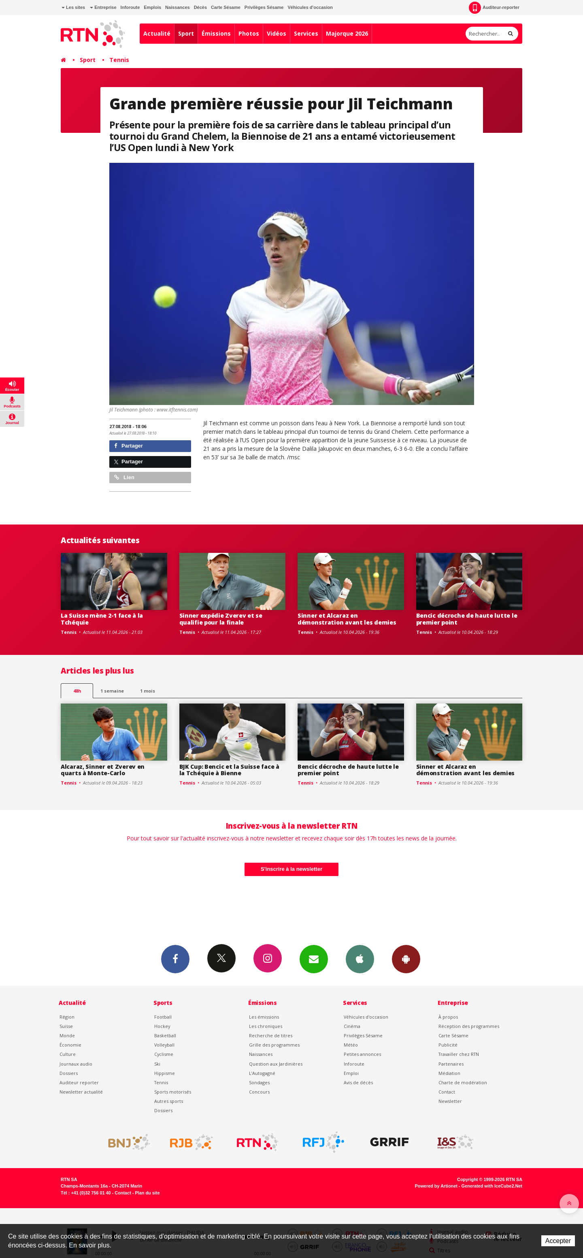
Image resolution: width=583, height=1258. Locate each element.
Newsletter (450, 1101)
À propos (448, 1016)
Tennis (119, 60)
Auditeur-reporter (494, 8)
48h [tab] (77, 691)
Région (67, 1016)
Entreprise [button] (103, 7)
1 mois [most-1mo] (147, 691)
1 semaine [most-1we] (112, 691)
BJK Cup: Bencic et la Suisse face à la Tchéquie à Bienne (229, 770)
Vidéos (276, 33)
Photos (248, 33)
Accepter (558, 1240)
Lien (124, 477)
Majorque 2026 (347, 33)
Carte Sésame (225, 7)
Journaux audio (76, 1063)
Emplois (152, 7)
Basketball (165, 1035)
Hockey (162, 1026)
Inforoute (130, 7)
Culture (68, 1054)
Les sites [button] (73, 7)
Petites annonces (362, 1054)
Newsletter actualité (81, 1091)
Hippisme (164, 1073)
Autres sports (168, 1101)
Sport (186, 33)
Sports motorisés (172, 1091)
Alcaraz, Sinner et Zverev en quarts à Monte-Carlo (103, 770)
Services (306, 33)
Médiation (449, 1073)
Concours (259, 1091)
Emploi (351, 1073)
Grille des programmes (274, 1044)
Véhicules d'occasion (309, 7)
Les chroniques (265, 1026)
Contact (446, 1091)
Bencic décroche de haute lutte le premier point (466, 619)
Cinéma (352, 1026)
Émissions (216, 33)
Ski (157, 1063)
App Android (406, 958)
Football (163, 1016)
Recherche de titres (270, 1035)
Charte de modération (462, 1082)
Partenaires (451, 1063)
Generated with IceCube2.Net (492, 1185)
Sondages (259, 1082)
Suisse (66, 1026)
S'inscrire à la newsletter (291, 869)
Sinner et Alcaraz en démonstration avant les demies (347, 619)
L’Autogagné (262, 1073)
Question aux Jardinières (275, 1063)
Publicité (447, 1044)
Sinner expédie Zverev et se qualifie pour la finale (220, 619)
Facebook (175, 958)
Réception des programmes (468, 1026)
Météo (351, 1044)
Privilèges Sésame (264, 7)
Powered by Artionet (436, 1185)
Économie (70, 1044)
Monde (67, 1035)
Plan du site (147, 1192)
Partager (128, 446)
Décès (200, 7)
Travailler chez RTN (458, 1054)
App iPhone (360, 958)
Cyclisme (163, 1054)
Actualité (156, 33)
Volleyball (164, 1044)
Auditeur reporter (79, 1082)
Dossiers (69, 1073)
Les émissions (264, 1016)
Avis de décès (358, 1082)
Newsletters (314, 958)
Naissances (177, 7)
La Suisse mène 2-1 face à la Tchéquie (102, 619)
